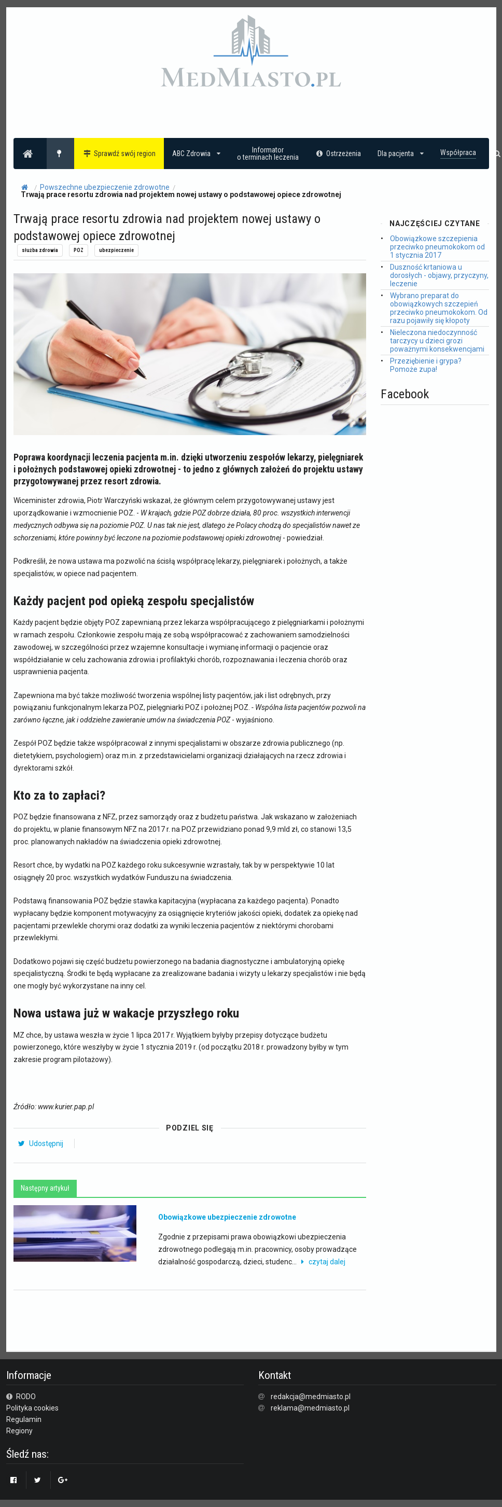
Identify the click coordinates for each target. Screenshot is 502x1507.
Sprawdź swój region (119, 153)
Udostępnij (40, 1143)
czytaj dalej (321, 1262)
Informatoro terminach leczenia (268, 153)
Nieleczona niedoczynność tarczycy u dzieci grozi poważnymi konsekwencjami (437, 340)
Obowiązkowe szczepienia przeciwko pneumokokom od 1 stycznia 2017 (437, 246)
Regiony (19, 1431)
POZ (78, 250)
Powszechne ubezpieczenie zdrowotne (105, 187)
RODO (21, 1396)
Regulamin (23, 1419)
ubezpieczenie (116, 250)
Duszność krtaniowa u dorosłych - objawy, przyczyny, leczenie (439, 275)
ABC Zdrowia (196, 153)
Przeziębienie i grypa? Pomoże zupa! (426, 365)
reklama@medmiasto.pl (310, 1408)
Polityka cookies (32, 1408)
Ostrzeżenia (338, 153)
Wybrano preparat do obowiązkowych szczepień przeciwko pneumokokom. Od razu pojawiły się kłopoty (438, 308)
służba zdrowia (40, 250)
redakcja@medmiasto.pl (311, 1396)
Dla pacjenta (401, 153)
